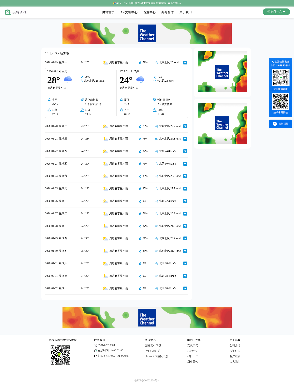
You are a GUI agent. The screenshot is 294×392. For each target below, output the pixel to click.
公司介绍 (235, 345)
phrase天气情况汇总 (156, 356)
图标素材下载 (153, 345)
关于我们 (185, 12)
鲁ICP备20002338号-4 (147, 380)
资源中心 (149, 12)
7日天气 (192, 350)
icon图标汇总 (152, 350)
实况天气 (192, 345)
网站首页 (108, 12)
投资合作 (235, 350)
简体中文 (276, 11)
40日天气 (192, 356)
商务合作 (167, 12)
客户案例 (235, 356)
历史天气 (192, 361)
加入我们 (235, 361)
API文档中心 (129, 12)
